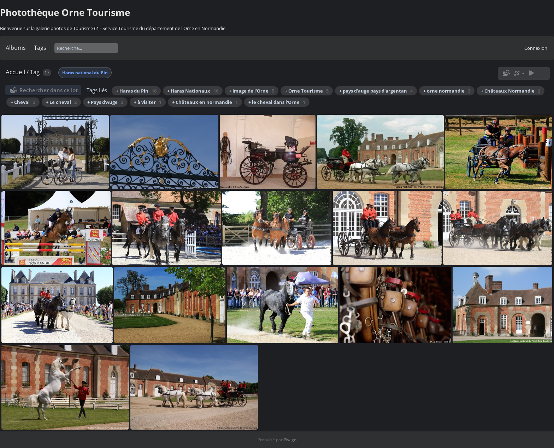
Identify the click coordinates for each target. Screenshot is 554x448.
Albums (16, 48)
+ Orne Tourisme (307, 91)
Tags (40, 48)
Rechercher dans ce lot (48, 90)
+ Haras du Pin (136, 91)
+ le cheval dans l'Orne (276, 102)
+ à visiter (147, 102)
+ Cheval (23, 102)
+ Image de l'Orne (251, 91)
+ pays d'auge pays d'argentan (376, 91)
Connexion (535, 48)
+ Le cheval (61, 102)
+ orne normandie (446, 91)
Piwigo (290, 440)
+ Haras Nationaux (192, 91)
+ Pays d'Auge (105, 102)
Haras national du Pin (85, 73)
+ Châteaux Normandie (510, 91)
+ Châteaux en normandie (205, 102)
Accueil (15, 72)
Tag (35, 72)
